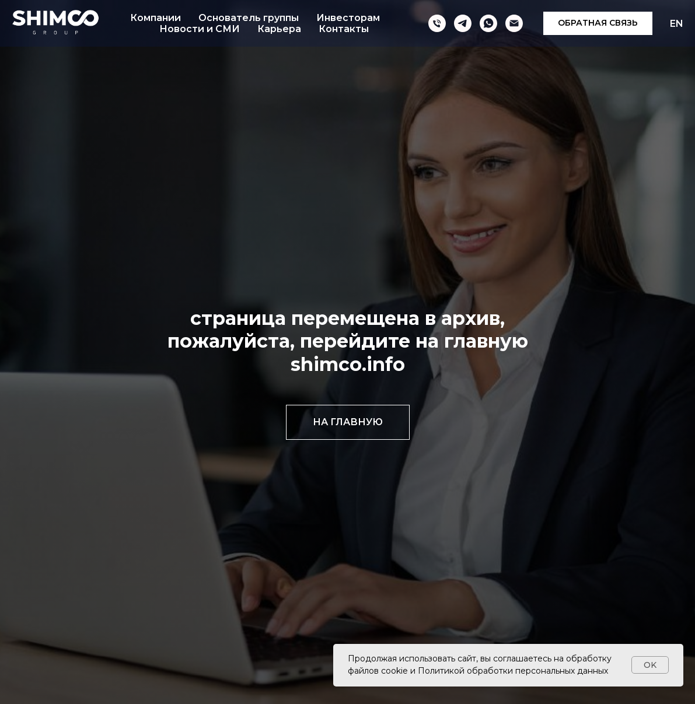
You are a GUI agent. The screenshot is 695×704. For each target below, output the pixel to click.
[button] (597, 23)
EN (676, 23)
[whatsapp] (488, 23)
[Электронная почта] (514, 23)
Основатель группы (248, 17)
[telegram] (463, 23)
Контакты (344, 28)
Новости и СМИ (199, 28)
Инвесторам (348, 17)
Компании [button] (155, 17)
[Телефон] (437, 23)
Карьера (279, 28)
